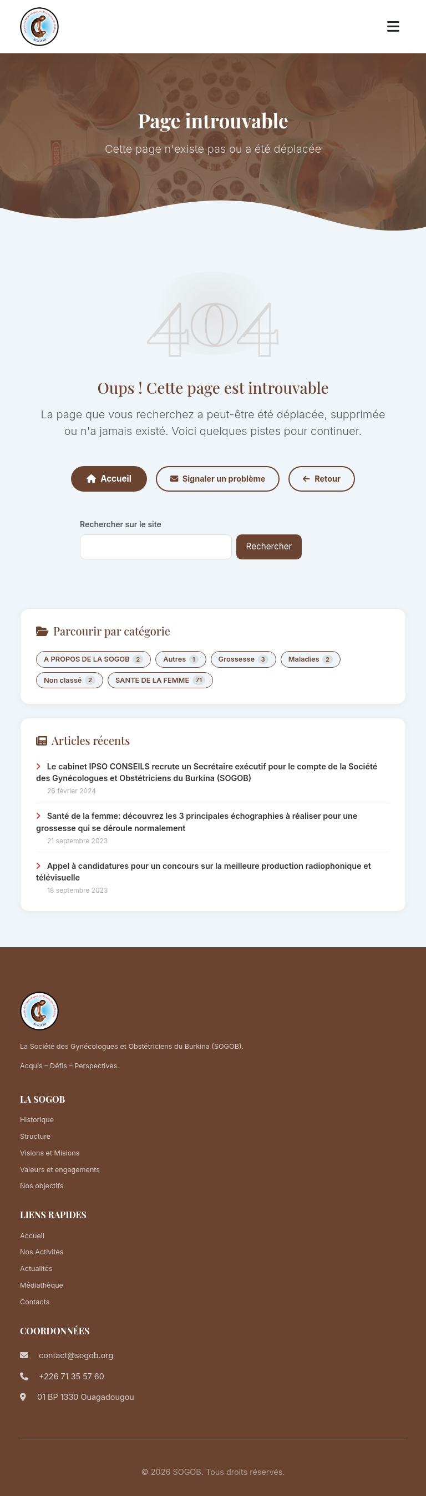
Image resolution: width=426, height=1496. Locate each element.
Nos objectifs (41, 1186)
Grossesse (243, 659)
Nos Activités (41, 1252)
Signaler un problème (217, 478)
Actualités (36, 1268)
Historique (37, 1119)
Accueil (109, 478)
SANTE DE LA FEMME (160, 680)
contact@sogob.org (76, 1355)
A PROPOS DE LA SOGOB (93, 659)
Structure (35, 1136)
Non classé (69, 680)
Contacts (34, 1302)
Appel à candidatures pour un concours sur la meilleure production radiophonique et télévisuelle (203, 872)
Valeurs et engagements (60, 1169)
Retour (322, 478)
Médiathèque (41, 1285)
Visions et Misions (49, 1153)
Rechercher (269, 546)
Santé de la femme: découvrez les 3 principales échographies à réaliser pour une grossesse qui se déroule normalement (196, 822)
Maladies (310, 659)
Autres (180, 659)
